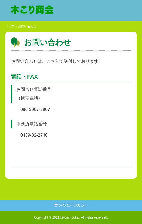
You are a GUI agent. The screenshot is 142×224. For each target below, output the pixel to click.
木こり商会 (32, 9)
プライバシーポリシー (71, 205)
